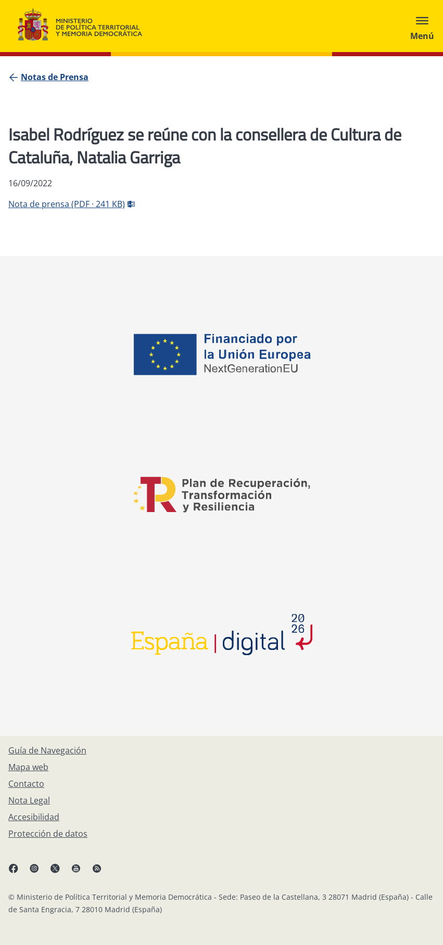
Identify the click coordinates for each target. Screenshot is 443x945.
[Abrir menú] (422, 26)
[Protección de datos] (47, 833)
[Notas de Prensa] (54, 77)
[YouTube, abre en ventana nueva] (81, 872)
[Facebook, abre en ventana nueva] (18, 872)
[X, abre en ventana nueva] (60, 872)
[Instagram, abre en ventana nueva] (39, 872)
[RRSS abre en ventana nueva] (102, 872)
